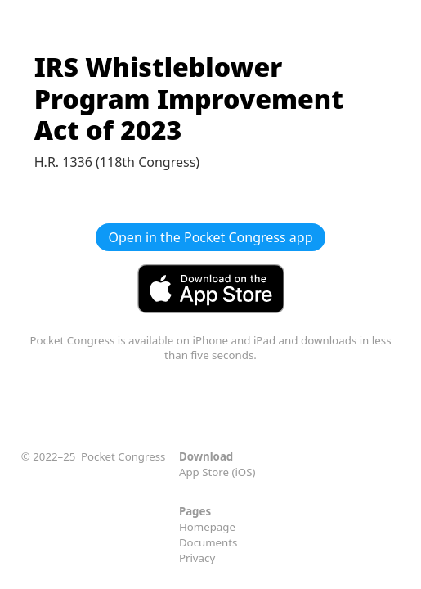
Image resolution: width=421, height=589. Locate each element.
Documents (208, 542)
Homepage (207, 526)
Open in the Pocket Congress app (211, 237)
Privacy (197, 558)
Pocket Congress (123, 456)
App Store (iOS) (217, 472)
